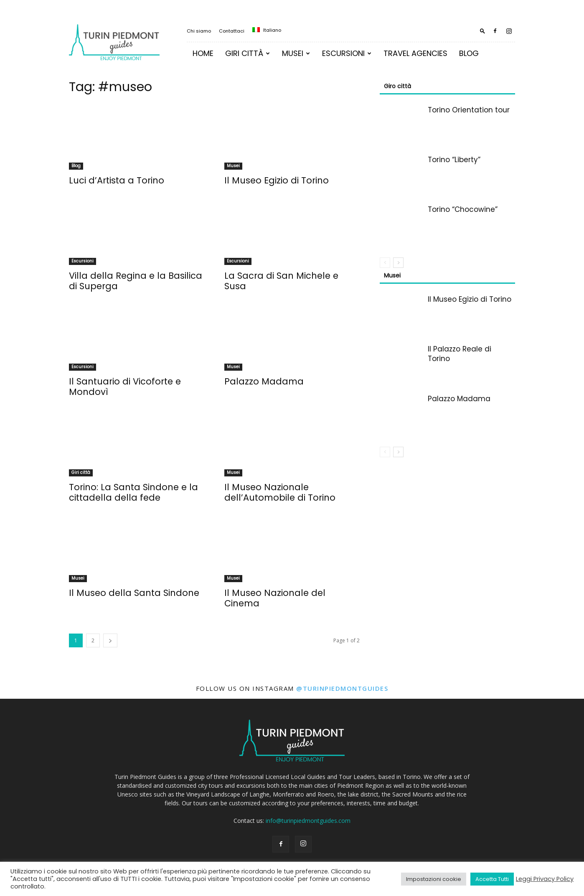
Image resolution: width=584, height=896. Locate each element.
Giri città (80, 472)
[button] (482, 31)
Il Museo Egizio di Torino (276, 180)
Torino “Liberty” (454, 160)
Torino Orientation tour (469, 110)
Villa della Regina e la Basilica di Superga (135, 281)
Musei (233, 166)
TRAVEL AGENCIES (415, 53)
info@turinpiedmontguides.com (308, 821)
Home (203, 53)
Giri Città (247, 53)
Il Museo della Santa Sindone (134, 593)
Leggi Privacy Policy (545, 879)
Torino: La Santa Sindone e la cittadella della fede (133, 492)
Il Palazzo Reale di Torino (459, 354)
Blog (469, 53)
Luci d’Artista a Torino (116, 180)
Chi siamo (199, 31)
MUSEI (296, 53)
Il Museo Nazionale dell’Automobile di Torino (279, 492)
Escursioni (346, 53)
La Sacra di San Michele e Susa (281, 281)
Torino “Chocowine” (463, 209)
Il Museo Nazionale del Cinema (274, 598)
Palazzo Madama (264, 381)
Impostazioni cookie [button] (433, 879)
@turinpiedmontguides (342, 688)
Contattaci (231, 31)
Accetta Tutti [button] (492, 879)
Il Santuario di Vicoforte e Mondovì (125, 386)
